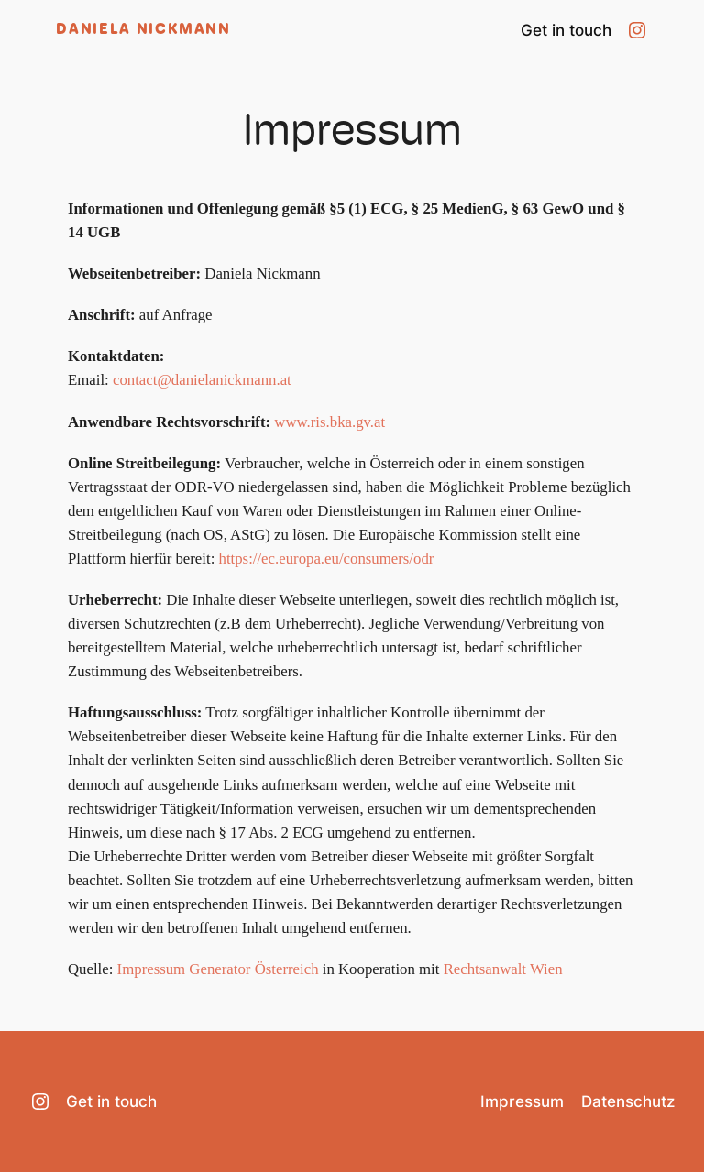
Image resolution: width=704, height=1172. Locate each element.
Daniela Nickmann (143, 30)
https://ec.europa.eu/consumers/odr (326, 558)
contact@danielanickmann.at (202, 380)
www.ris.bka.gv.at (329, 422)
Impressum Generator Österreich (218, 969)
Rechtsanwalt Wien (503, 969)
